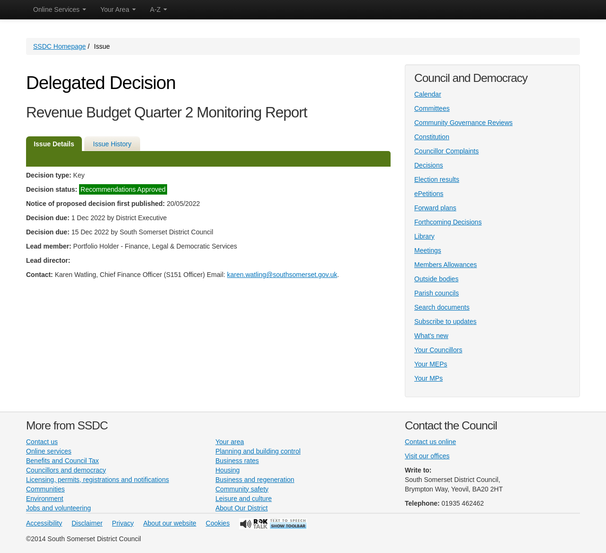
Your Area (118, 9)
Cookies (218, 523)
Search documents (442, 307)
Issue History (112, 144)
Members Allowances (445, 264)
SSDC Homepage (59, 46)
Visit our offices (427, 456)
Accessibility (44, 523)
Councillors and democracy (66, 470)
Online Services (59, 9)
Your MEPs (430, 364)
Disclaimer (86, 523)
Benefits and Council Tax (62, 460)
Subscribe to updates (445, 321)
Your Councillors (438, 350)
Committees (432, 108)
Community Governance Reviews (463, 122)
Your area (229, 442)
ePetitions (428, 193)
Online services (48, 451)
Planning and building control (258, 451)
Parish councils (436, 293)
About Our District (241, 508)
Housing (227, 470)
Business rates (237, 460)
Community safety (241, 489)
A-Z (158, 9)
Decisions (428, 165)
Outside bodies (436, 279)
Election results (436, 179)
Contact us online (430, 442)
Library (424, 236)
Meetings (427, 250)
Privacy (123, 523)
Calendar (427, 94)
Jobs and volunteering (58, 508)
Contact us (42, 442)
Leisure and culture (243, 498)
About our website (169, 523)
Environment (44, 498)
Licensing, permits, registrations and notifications (97, 479)
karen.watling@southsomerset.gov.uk (282, 274)
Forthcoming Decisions (447, 222)
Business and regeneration (254, 479)
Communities (45, 489)
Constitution (431, 137)
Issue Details (54, 144)
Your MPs (428, 378)
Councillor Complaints (446, 151)
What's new (431, 335)
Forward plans (435, 208)
